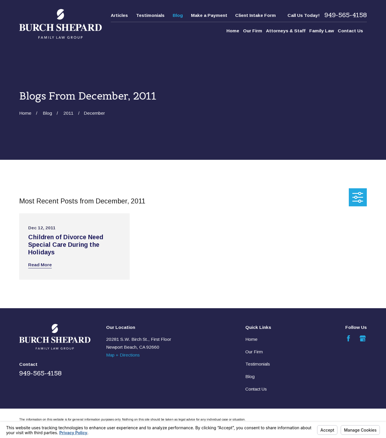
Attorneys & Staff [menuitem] (285, 30)
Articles (119, 15)
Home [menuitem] (232, 30)
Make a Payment (209, 15)
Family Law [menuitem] (321, 30)
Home (251, 339)
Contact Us (256, 388)
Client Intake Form (255, 15)
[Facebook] (348, 338)
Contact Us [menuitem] (350, 30)
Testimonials (150, 15)
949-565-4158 (345, 15)
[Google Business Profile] (363, 338)
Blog (178, 15)
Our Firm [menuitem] (252, 30)
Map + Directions (123, 354)
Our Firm (254, 351)
